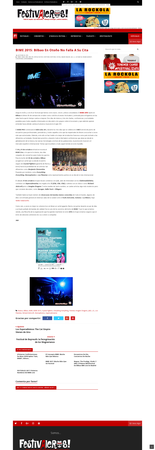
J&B (89, 311)
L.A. (93, 311)
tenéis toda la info (22, 200)
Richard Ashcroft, (87, 57)
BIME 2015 (37, 311)
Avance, (19, 57)
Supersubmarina (51, 313)
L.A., (74, 57)
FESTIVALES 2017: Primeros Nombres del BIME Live (27, 361)
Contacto (24, 2)
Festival (72, 311)
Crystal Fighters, (38, 57)
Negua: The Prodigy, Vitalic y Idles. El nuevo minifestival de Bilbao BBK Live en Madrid (85, 353)
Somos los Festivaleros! (35, 2)
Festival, (59, 57)
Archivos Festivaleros (50, 2)
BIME (31, 311)
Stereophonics (40, 313)
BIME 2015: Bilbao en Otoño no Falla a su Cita (52, 50)
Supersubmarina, (28, 59)
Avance (20, 311)
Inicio (18, 2)
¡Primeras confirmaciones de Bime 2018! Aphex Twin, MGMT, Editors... (27, 346)
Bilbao (26, 311)
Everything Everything (61, 311)
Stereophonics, (20, 59)
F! (15, 36)
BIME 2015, (31, 57)
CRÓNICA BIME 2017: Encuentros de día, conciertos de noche (82, 344)
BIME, (27, 57)
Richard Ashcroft (28, 313)
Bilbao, (23, 57)
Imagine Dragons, (66, 57)
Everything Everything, (50, 57)
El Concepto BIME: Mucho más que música (55, 345)
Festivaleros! (19, 448)
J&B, (72, 57)
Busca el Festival (57, 36)
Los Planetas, (79, 57)
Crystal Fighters (47, 311)
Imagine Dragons (81, 311)
